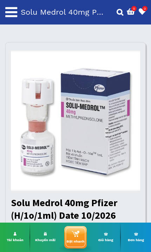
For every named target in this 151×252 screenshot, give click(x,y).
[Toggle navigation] (11, 12)
